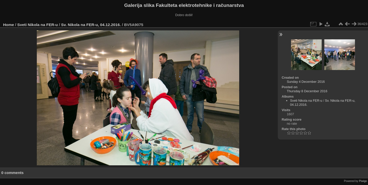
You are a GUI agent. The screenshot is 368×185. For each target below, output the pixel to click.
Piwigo (363, 180)
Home (8, 24)
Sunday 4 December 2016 (306, 82)
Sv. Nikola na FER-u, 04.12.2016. (91, 24)
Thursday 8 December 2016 (307, 91)
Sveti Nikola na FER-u (37, 24)
